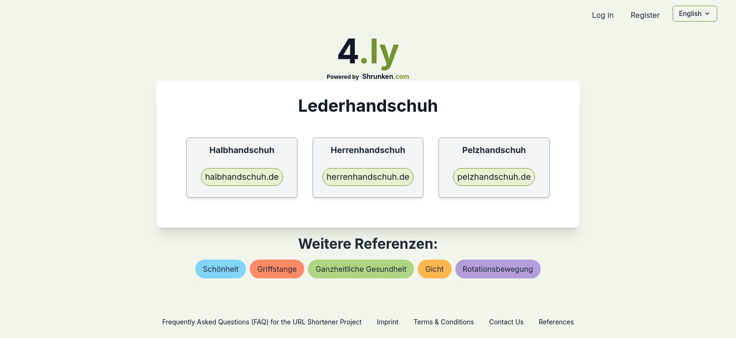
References (556, 322)
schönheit (220, 269)
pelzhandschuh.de (494, 177)
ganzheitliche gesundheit (360, 269)
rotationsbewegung (498, 269)
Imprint (388, 322)
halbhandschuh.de (242, 177)
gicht (434, 269)
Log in (602, 15)
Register (644, 15)
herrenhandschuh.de (368, 177)
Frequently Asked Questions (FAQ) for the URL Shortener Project (261, 322)
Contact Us (506, 322)
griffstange (277, 269)
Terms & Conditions (444, 322)
